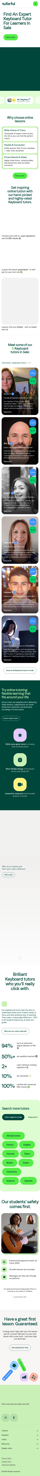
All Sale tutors (13, 1135)
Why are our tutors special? (15, 1031)
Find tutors (6, 363)
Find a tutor (10, 37)
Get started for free (20, 1348)
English (27, 1144)
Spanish (28, 1181)
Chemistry (12, 1171)
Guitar (26, 1162)
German (11, 1153)
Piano (27, 1153)
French (10, 1144)
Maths (10, 1162)
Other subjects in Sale (13, 1117)
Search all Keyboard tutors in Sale (20, 670)
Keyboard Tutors (19, 363)
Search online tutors (10, 718)
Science (11, 1181)
